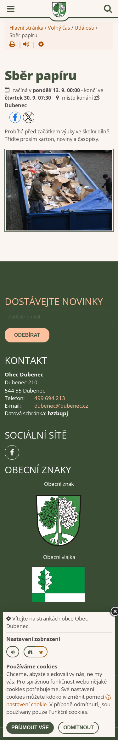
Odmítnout (78, 727)
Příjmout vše (30, 727)
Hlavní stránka (26, 27)
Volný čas (59, 27)
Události (84, 27)
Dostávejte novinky (54, 301)
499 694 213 (49, 398)
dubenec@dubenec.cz (61, 405)
